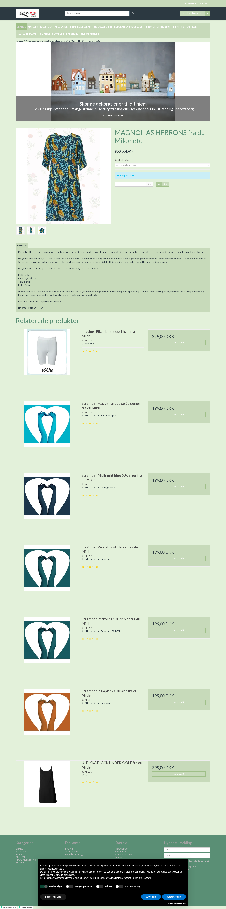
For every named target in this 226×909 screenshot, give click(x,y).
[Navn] (187, 849)
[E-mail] (187, 855)
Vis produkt (179, 342)
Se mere (20, 862)
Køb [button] (161, 184)
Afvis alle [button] (151, 896)
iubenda (182, 903)
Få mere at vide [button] (53, 896)
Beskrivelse (22, 245)
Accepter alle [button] (174, 896)
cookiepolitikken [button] (55, 869)
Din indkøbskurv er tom (196, 13)
